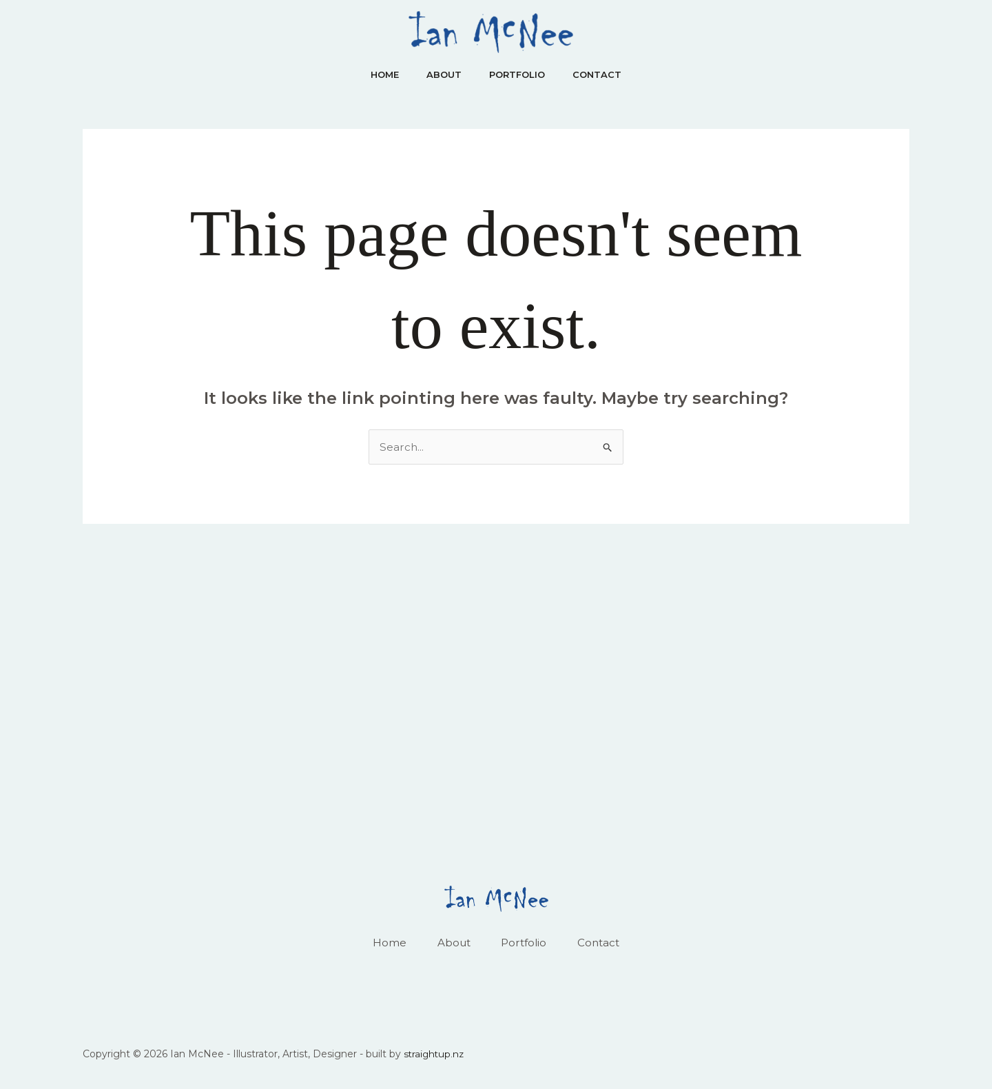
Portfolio (520, 74)
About (441, 74)
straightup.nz (435, 1056)
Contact (605, 74)
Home (376, 74)
